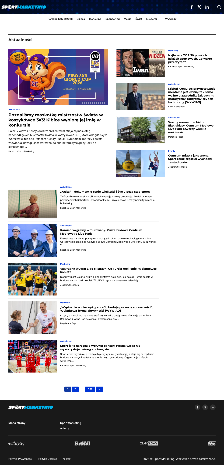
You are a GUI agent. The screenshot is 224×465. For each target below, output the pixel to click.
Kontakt (67, 458)
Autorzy (64, 428)
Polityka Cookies (47, 458)
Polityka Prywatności (20, 458)
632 (90, 389)
